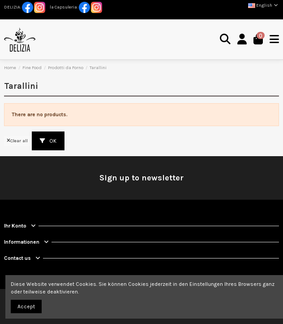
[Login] (242, 40)
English (263, 5)
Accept (26, 306)
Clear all (17, 141)
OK (48, 141)
